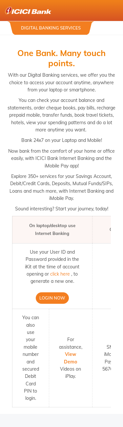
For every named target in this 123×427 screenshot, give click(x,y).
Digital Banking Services (51, 27)
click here (60, 274)
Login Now (52, 298)
